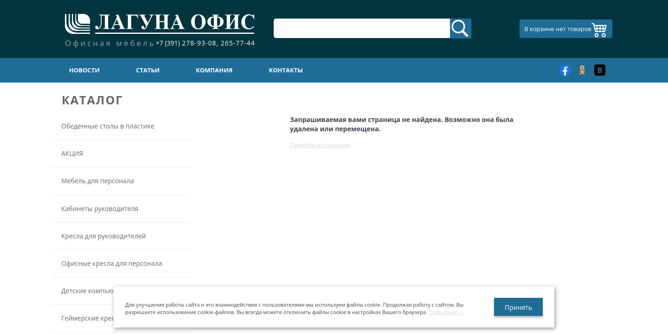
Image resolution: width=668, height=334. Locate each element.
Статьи (148, 70)
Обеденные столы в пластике (107, 126)
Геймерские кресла (91, 318)
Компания (214, 70)
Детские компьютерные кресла (110, 290)
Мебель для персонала (97, 180)
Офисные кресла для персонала (111, 263)
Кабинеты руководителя (99, 208)
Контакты (286, 70)
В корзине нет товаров (557, 29)
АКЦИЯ (72, 153)
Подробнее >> (446, 311)
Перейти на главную (320, 145)
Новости (84, 70)
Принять (518, 307)
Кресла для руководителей (103, 235)
